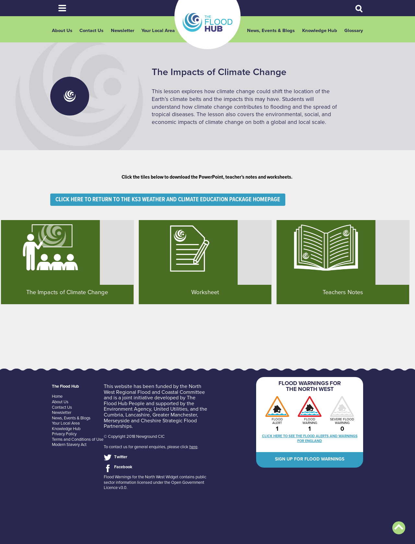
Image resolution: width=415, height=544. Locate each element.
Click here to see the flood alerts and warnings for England (310, 438)
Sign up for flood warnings (309, 459)
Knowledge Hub (319, 30)
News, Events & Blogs (271, 30)
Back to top (398, 527)
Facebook (123, 467)
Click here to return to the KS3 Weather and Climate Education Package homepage (167, 200)
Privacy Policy (64, 434)
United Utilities (170, 409)
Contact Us (91, 30)
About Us (62, 30)
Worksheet (205, 292)
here (193, 447)
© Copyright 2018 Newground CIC (134, 436)
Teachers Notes (343, 292)
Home (57, 396)
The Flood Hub (207, 22)
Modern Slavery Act (69, 444)
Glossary (353, 30)
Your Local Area (158, 30)
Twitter (120, 457)
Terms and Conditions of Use (77, 439)
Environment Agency (127, 409)
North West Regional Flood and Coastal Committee (154, 389)
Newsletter (122, 30)
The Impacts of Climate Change (67, 292)
